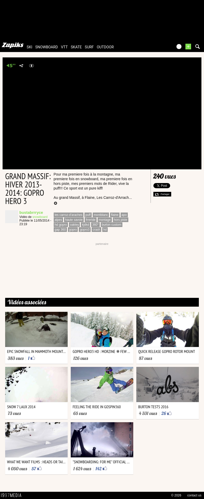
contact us (194, 495)
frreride (91, 220)
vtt (64, 47)
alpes (58, 220)
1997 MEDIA (12, 495)
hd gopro (61, 224)
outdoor (105, 47)
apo (124, 215)
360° (95, 224)
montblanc (101, 215)
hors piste (120, 220)
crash (96, 229)
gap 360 (60, 229)
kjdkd (85, 224)
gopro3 (84, 229)
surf (89, 47)
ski (29, 47)
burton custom (111, 224)
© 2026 (176, 495)
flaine (115, 215)
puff (88, 215)
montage (105, 220)
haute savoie (74, 220)
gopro (73, 229)
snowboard (46, 47)
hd (105, 229)
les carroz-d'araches (69, 215)
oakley (74, 224)
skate (76, 47)
